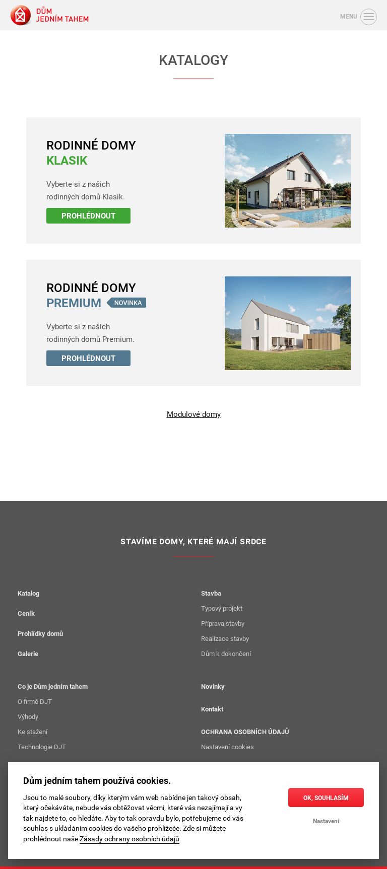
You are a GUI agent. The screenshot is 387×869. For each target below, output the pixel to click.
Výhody (28, 716)
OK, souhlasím (326, 797)
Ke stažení (32, 731)
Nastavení (326, 821)
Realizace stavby (225, 638)
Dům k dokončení (226, 653)
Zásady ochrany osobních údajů (129, 838)
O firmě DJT (35, 701)
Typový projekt (221, 608)
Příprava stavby (222, 623)
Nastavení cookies (227, 746)
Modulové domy (194, 414)
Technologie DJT (42, 746)
